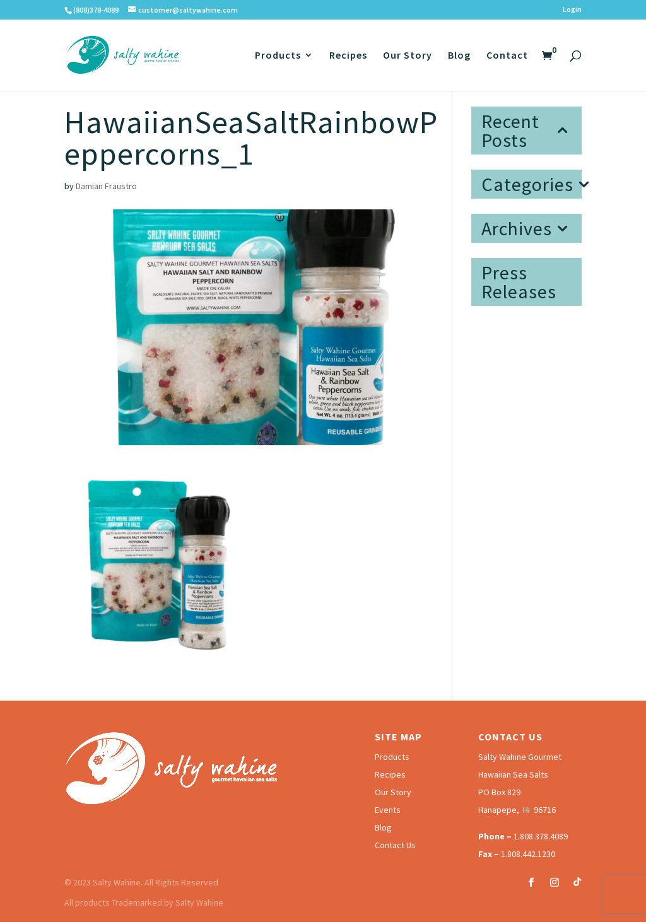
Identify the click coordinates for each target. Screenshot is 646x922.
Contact (507, 55)
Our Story (407, 55)
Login (572, 10)
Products (278, 55)
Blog (459, 55)
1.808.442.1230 (528, 854)
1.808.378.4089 (541, 836)
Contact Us (395, 845)
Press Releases (518, 281)
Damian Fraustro (106, 186)
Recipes (348, 55)
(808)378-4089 (96, 10)
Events (388, 809)
